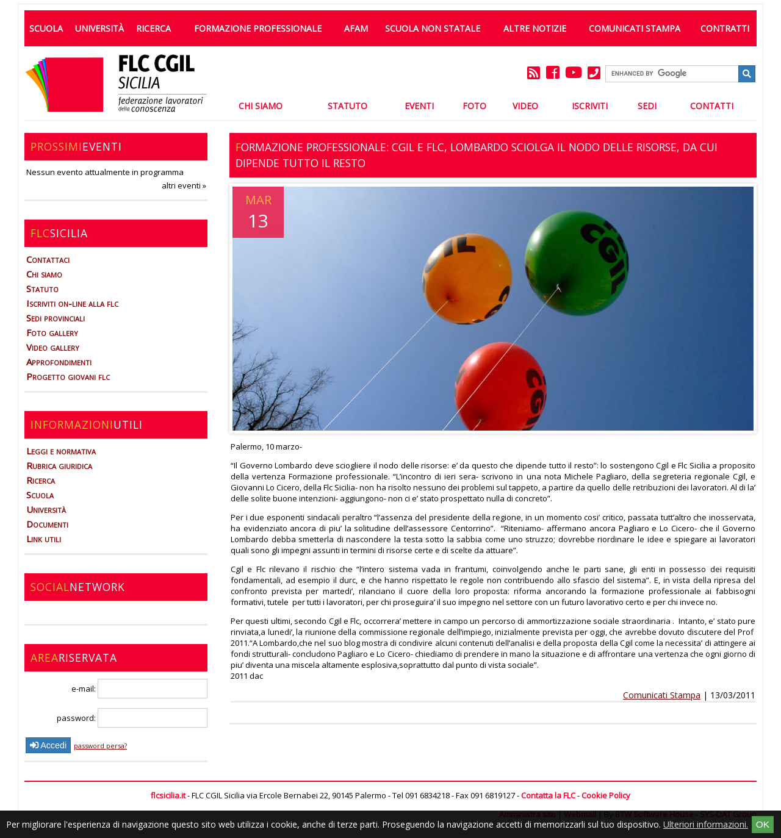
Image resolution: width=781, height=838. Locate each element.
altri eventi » (184, 185)
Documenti (47, 524)
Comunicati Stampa (634, 28)
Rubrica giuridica (59, 465)
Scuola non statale (432, 28)
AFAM (356, 28)
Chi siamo (44, 274)
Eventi (419, 106)
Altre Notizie (534, 28)
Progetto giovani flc (68, 376)
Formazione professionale (258, 28)
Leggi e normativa (61, 451)
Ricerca (153, 28)
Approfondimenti (59, 362)
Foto (474, 106)
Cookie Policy (605, 795)
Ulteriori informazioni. (705, 824)
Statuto (347, 106)
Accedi (48, 745)
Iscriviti (590, 106)
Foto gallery (52, 332)
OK (762, 824)
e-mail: (139, 688)
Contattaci (48, 259)
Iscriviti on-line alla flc (72, 303)
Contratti (724, 28)
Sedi (647, 106)
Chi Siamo (261, 106)
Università (99, 28)
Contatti (711, 106)
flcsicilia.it (168, 795)
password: (132, 718)
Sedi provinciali (55, 318)
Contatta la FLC (548, 795)
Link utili (43, 538)
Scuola (46, 28)
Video (525, 106)
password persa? (100, 745)
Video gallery (52, 347)
